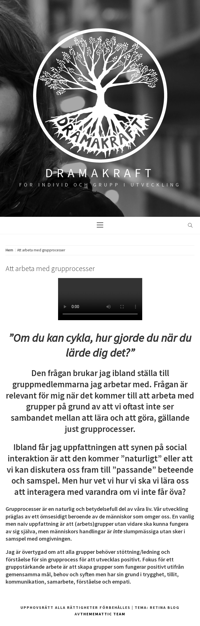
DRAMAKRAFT (100, 173)
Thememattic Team (102, 613)
